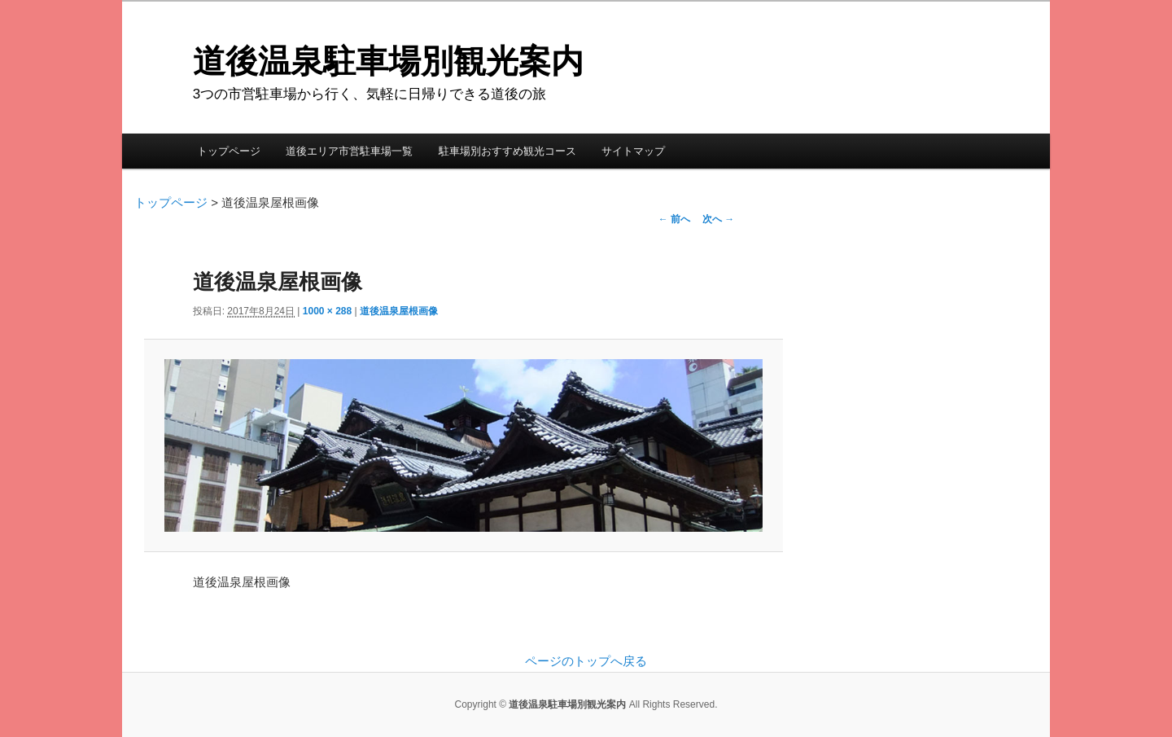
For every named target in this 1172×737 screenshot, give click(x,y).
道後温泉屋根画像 (399, 311)
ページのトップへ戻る (586, 661)
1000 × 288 (327, 311)
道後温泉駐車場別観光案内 (388, 61)
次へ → (718, 219)
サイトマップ (633, 151)
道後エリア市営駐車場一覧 (349, 151)
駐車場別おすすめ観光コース (507, 151)
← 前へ (674, 219)
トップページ (228, 151)
